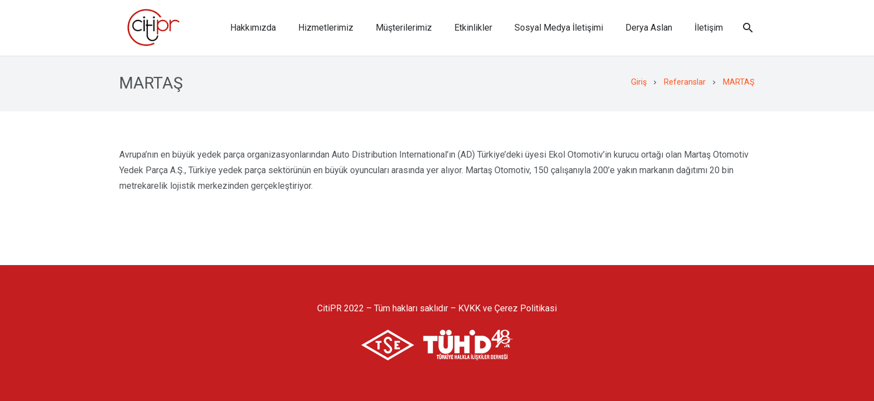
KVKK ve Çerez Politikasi (507, 308)
